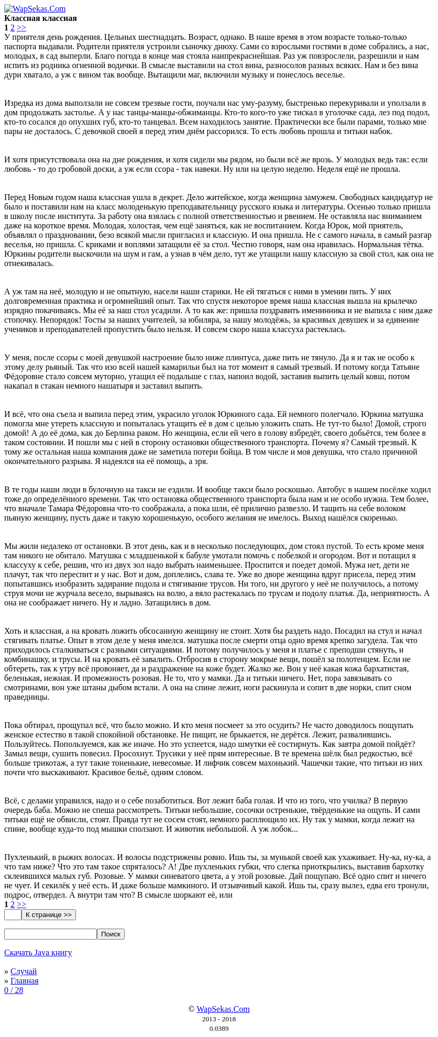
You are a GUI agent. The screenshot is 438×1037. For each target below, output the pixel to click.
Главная (24, 980)
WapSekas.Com (222, 1009)
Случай (23, 971)
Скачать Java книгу (38, 952)
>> (21, 27)
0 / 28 (13, 990)
